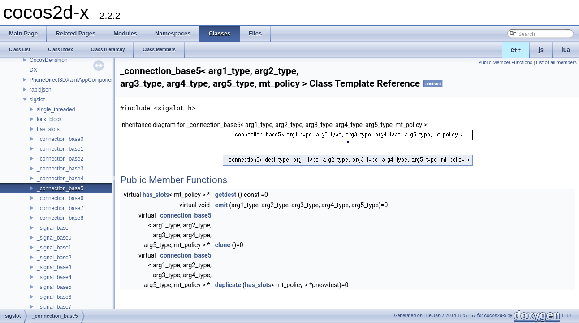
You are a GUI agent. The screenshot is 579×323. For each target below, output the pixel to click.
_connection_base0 (60, 139)
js (541, 49)
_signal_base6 (54, 297)
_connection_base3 (60, 169)
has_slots (48, 129)
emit (221, 205)
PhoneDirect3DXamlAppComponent (73, 80)
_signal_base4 (54, 277)
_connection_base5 (60, 188)
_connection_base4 (60, 178)
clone (222, 245)
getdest (226, 194)
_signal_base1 (54, 247)
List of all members (556, 62)
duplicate (228, 284)
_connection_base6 (60, 198)
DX (33, 70)
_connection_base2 (60, 159)
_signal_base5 (54, 287)
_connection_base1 (60, 149)
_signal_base (53, 228)
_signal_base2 (54, 257)
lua (566, 49)
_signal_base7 (54, 307)
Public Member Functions (505, 62)
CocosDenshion (49, 60)
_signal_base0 (54, 238)
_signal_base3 (54, 267)
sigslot (37, 99)
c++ (516, 49)
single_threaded (56, 109)
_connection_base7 (60, 208)
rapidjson (41, 90)
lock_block (49, 119)
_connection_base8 (60, 218)
